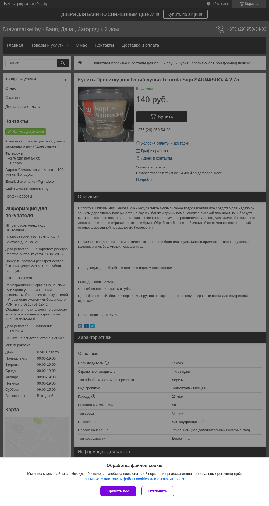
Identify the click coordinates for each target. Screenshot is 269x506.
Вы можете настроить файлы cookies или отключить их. (132, 479)
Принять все (118, 491)
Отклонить (157, 491)
